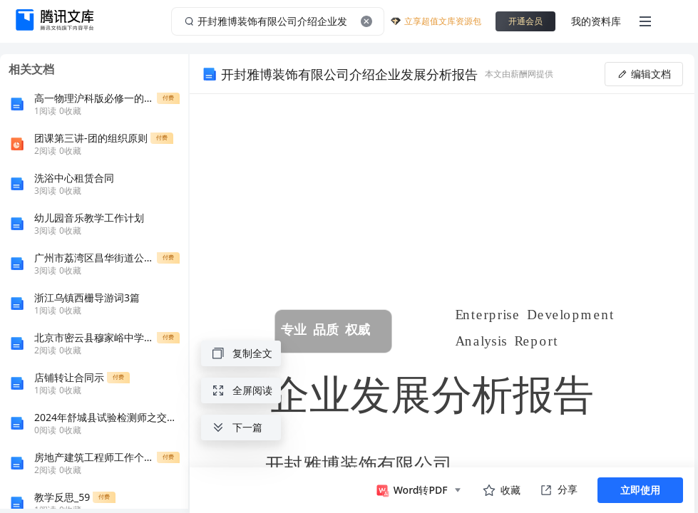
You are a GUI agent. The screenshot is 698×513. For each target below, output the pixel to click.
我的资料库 (596, 21)
